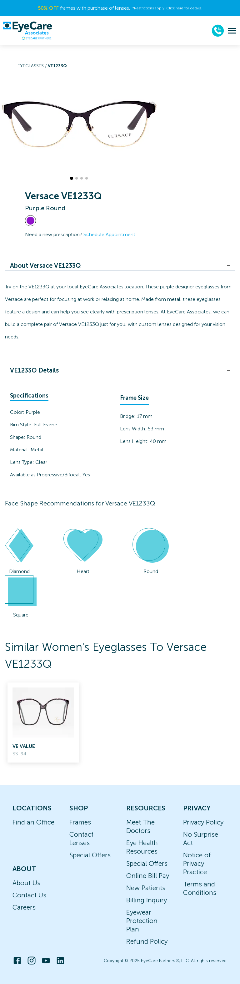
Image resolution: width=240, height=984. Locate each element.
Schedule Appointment (109, 234)
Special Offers (90, 855)
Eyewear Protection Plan (142, 920)
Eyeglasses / (33, 65)
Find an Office (33, 822)
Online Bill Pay (147, 876)
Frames (80, 822)
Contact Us (29, 895)
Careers (24, 907)
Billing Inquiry (146, 900)
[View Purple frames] (30, 220)
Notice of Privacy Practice (197, 863)
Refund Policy (147, 941)
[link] (43, 722)
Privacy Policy (203, 822)
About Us (26, 883)
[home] (27, 30)
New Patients (145, 888)
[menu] (232, 30)
